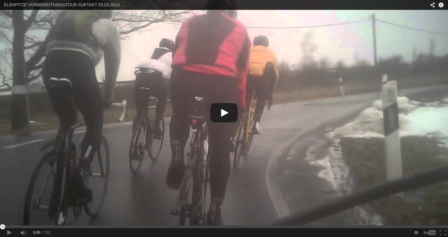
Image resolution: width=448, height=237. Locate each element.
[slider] (224, 226)
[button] (9, 232)
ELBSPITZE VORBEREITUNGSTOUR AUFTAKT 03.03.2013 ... (64, 4)
